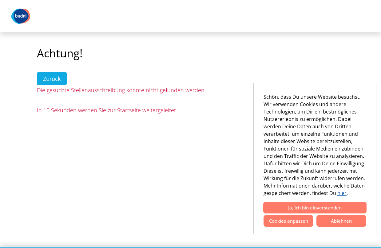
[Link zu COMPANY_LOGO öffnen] (21, 16)
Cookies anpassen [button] (288, 221)
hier (342, 193)
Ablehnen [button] (341, 221)
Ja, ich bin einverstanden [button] (315, 208)
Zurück (52, 78)
